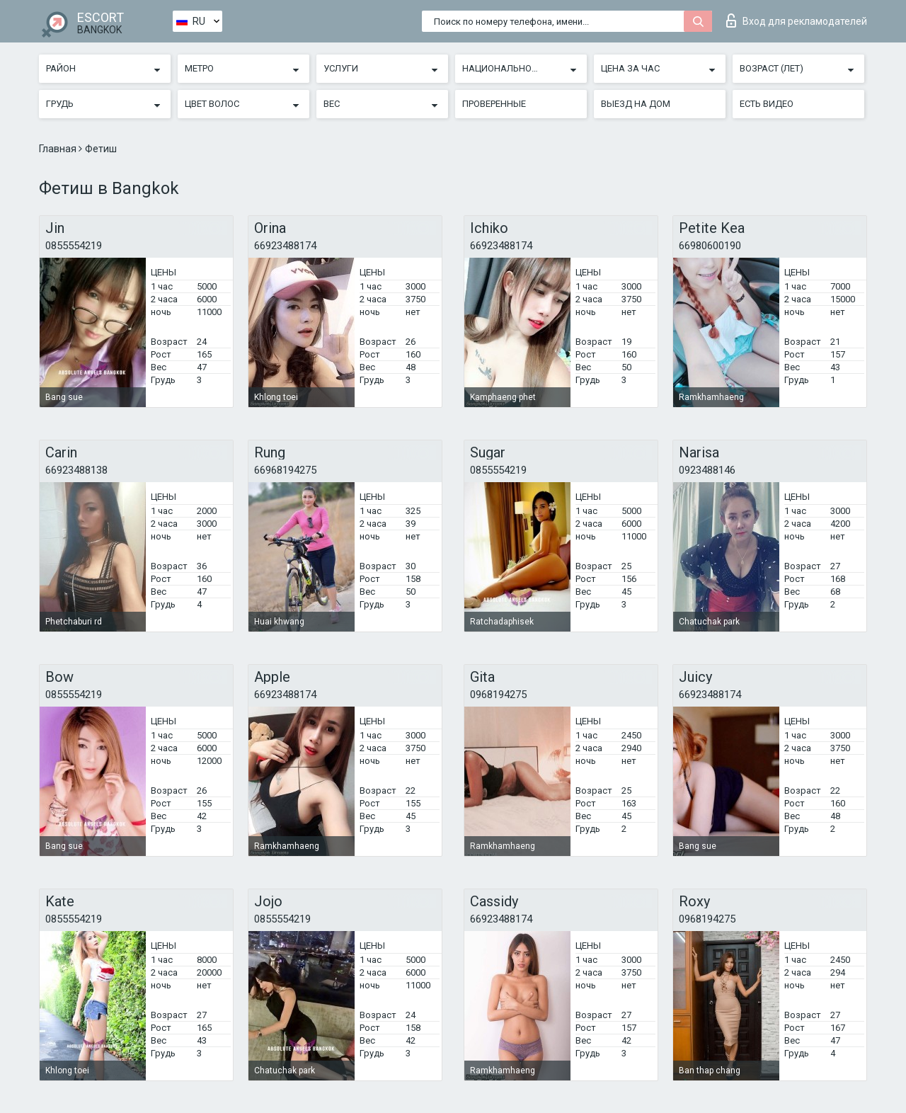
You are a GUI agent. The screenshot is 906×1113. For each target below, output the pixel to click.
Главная (59, 148)
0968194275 (498, 694)
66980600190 (710, 245)
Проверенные (494, 103)
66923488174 (285, 245)
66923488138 (76, 470)
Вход (796, 20)
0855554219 (73, 245)
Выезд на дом (635, 103)
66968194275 (285, 470)
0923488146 (707, 470)
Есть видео (766, 103)
